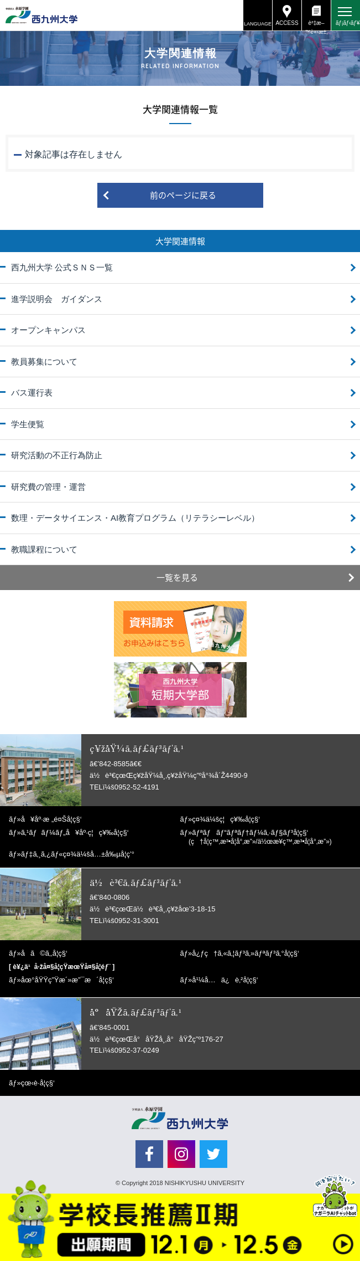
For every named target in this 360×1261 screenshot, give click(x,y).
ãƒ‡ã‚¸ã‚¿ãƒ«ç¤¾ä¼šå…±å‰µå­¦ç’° (77, 854)
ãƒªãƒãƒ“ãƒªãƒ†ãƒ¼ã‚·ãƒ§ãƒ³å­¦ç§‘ (260, 836)
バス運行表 (32, 392)
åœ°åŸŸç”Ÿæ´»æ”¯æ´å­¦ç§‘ (67, 980)
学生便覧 (27, 424)
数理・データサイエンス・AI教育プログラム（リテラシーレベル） (135, 517)
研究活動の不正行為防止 (56, 455)
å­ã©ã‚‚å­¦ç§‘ (44, 953)
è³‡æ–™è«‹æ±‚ (316, 25)
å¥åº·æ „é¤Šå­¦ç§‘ (51, 819)
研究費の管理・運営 (48, 486)
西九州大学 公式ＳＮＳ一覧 (62, 267)
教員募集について (44, 361)
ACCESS (286, 23)
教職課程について (44, 549)
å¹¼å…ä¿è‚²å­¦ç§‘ (225, 980)
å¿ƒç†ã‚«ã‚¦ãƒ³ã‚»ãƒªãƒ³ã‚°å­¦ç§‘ (245, 953)
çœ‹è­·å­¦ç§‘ (38, 1083)
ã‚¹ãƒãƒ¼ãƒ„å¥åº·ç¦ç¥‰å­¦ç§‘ (75, 832)
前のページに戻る (183, 195)
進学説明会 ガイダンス (56, 299)
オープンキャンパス (48, 330)
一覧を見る (177, 577)
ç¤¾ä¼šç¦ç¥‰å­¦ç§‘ (226, 819)
